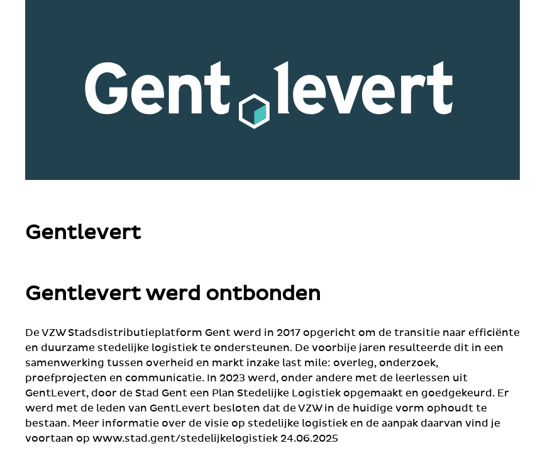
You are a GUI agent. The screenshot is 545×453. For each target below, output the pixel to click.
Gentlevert (83, 233)
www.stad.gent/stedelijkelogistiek (185, 438)
